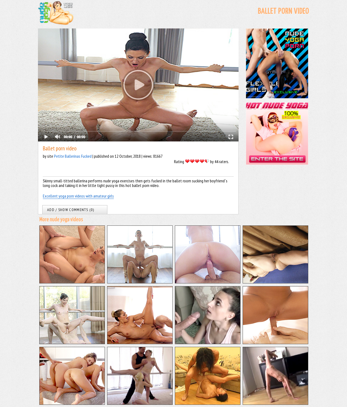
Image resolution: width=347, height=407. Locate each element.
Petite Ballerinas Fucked (73, 156)
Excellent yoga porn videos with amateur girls (78, 196)
